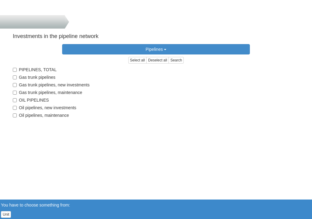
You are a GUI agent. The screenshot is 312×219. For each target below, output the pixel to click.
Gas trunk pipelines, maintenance (47, 92)
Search (176, 60)
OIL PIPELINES (31, 100)
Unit (6, 214)
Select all (137, 60)
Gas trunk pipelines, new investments (51, 84)
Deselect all (157, 60)
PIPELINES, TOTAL (35, 69)
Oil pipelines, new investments (44, 107)
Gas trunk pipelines (34, 77)
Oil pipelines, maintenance (41, 115)
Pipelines (156, 49)
